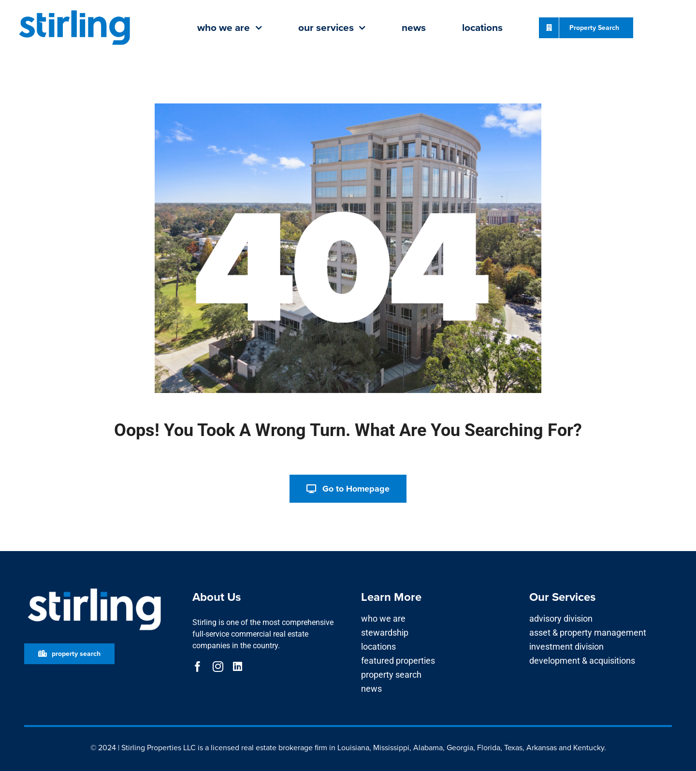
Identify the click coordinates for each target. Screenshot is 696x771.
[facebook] (197, 666)
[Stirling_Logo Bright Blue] (74, 10)
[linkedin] (237, 666)
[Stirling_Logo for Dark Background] (94, 588)
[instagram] (218, 666)
